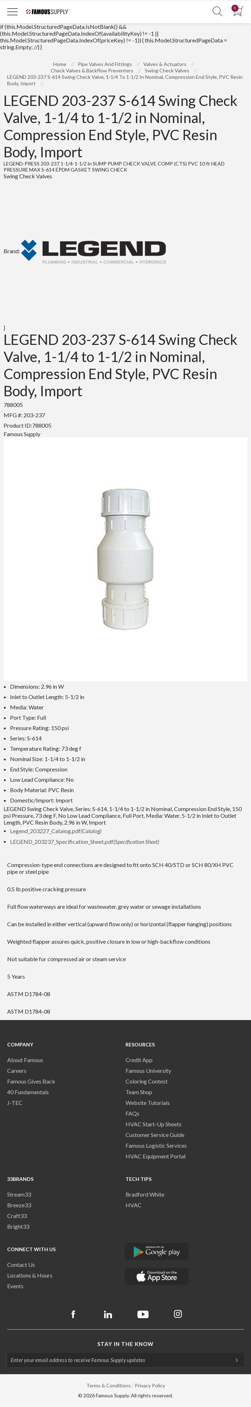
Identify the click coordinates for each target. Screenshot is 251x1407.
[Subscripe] (233, 1360)
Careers (16, 1070)
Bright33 (18, 1226)
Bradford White (144, 1194)
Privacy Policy (150, 1385)
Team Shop (138, 1092)
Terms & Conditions (108, 1385)
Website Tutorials (147, 1102)
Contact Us (21, 1264)
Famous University (148, 1070)
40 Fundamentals (28, 1092)
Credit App (139, 1059)
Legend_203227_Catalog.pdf (55, 830)
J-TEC (14, 1102)
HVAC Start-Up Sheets (153, 1124)
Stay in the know (125, 1344)
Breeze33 (19, 1205)
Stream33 (19, 1194)
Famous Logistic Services (156, 1145)
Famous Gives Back (31, 1081)
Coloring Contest (146, 1081)
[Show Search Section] (217, 11)
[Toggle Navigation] (12, 11)
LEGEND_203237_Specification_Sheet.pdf (84, 841)
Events (15, 1286)
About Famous (25, 1059)
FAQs (132, 1113)
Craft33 (17, 1215)
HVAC (133, 1205)
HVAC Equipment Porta (154, 1156)
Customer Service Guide (154, 1134)
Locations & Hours (29, 1275)
